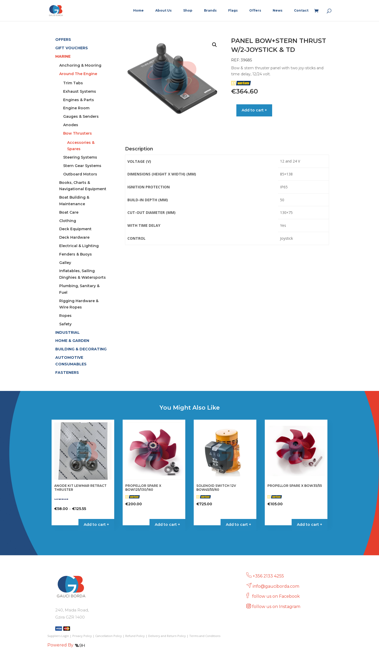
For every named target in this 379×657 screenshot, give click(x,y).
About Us (163, 10)
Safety (65, 324)
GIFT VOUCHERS (71, 48)
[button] (214, 45)
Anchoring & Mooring (80, 65)
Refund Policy (135, 636)
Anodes (70, 124)
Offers (255, 10)
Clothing (67, 220)
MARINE (63, 56)
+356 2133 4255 (268, 575)
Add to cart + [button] (167, 524)
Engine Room (76, 108)
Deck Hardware (74, 237)
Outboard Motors (80, 174)
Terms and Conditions (204, 636)
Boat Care (68, 212)
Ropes (65, 315)
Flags (233, 10)
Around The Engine (78, 73)
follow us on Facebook (276, 596)
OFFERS (63, 39)
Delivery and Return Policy (167, 636)
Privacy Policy (82, 636)
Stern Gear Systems (82, 165)
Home (138, 10)
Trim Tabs (73, 83)
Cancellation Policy (108, 636)
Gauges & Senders (81, 116)
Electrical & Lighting (79, 245)
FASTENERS (67, 372)
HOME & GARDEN (72, 340)
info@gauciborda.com (276, 586)
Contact (301, 10)
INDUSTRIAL (67, 332)
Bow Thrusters (77, 133)
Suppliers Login (58, 636)
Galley (65, 262)
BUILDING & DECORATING (81, 349)
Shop (187, 10)
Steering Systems (80, 157)
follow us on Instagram (276, 606)
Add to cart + (254, 110)
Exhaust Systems (79, 91)
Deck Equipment (75, 229)
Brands (210, 10)
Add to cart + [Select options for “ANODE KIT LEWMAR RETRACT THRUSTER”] (96, 524)
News (277, 10)
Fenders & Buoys (75, 254)
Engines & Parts (78, 99)
